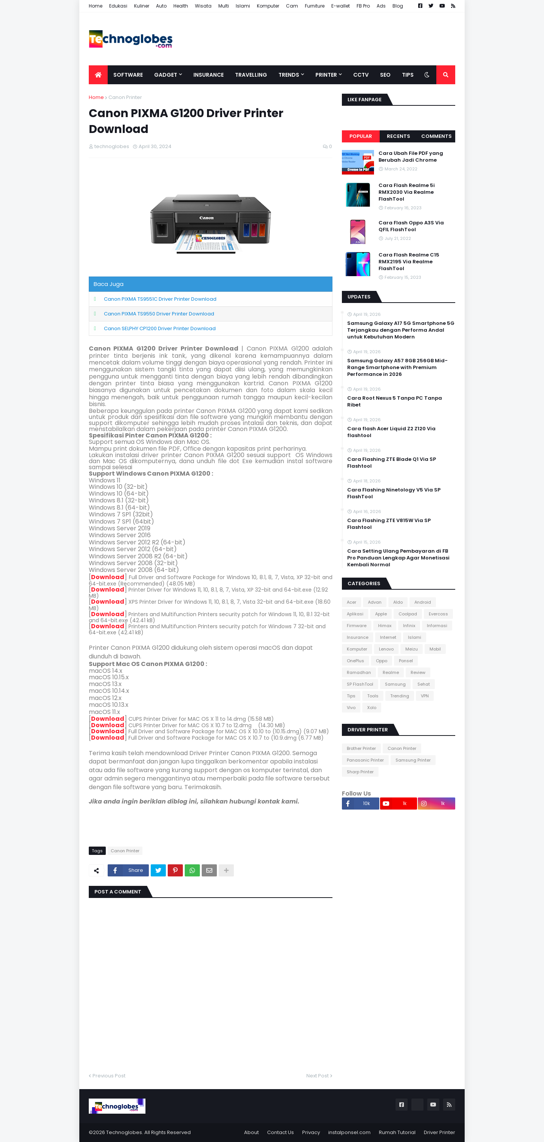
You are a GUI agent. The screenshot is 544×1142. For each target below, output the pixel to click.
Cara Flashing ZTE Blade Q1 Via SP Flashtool (391, 463)
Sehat (423, 684)
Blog (398, 6)
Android (422, 602)
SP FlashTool (360, 684)
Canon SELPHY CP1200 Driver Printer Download (160, 328)
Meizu (411, 649)
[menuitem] (98, 74)
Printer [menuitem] (326, 75)
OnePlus (355, 661)
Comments (436, 136)
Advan (375, 602)
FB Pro (363, 6)
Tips (351, 696)
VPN (425, 696)
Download (107, 577)
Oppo (381, 661)
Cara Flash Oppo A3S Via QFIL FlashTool (411, 226)
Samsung (395, 684)
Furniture (315, 6)
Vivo (351, 708)
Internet (388, 637)
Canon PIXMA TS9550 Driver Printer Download (159, 313)
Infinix (409, 626)
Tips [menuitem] (408, 75)
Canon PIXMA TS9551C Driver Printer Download (160, 299)
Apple (381, 614)
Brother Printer (361, 748)
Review (418, 672)
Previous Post (109, 1075)
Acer (351, 602)
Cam (292, 6)
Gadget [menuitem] (165, 75)
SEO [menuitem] (385, 75)
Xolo (371, 708)
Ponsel (406, 661)
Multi (223, 6)
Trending (399, 696)
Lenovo (386, 649)
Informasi (437, 626)
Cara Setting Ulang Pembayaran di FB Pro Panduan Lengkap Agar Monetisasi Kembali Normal (398, 558)
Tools (373, 696)
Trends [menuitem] (288, 75)
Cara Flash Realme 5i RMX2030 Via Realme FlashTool (407, 192)
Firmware (356, 626)
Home (95, 6)
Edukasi (118, 6)
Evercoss (438, 614)
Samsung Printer (413, 760)
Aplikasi (355, 614)
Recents (398, 136)
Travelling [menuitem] (251, 75)
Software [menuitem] (128, 75)
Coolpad (408, 614)
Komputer (268, 6)
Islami (243, 6)
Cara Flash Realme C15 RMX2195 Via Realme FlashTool (409, 262)
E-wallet (340, 6)
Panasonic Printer (365, 760)
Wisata (203, 6)
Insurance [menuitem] (208, 75)
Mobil (435, 649)
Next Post (317, 1075)
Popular (360, 136)
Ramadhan (359, 672)
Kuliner (141, 6)
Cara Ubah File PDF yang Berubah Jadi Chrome (411, 157)
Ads (381, 6)
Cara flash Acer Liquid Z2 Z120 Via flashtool (391, 432)
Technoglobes (124, 1132)
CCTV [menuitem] (361, 75)
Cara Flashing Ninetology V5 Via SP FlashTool (393, 493)
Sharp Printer (360, 772)
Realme (391, 672)
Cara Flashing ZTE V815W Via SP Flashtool (389, 524)
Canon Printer (125, 97)
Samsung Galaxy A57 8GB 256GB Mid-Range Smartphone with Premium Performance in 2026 (397, 367)
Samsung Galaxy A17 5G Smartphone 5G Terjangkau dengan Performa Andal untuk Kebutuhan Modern (400, 330)
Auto (161, 6)
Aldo (398, 602)
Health (180, 6)
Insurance (357, 637)
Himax (384, 626)
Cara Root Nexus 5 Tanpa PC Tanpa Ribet (394, 401)
